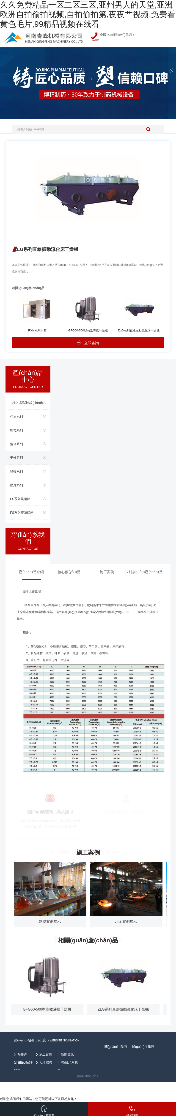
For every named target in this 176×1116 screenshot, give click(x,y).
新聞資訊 (67, 1054)
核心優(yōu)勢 (69, 572)
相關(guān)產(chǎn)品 (145, 572)
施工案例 (107, 572)
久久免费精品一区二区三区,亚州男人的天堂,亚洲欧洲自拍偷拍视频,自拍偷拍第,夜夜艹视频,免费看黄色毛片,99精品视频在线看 (87, 14)
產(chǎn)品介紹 (31, 572)
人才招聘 (45, 1062)
